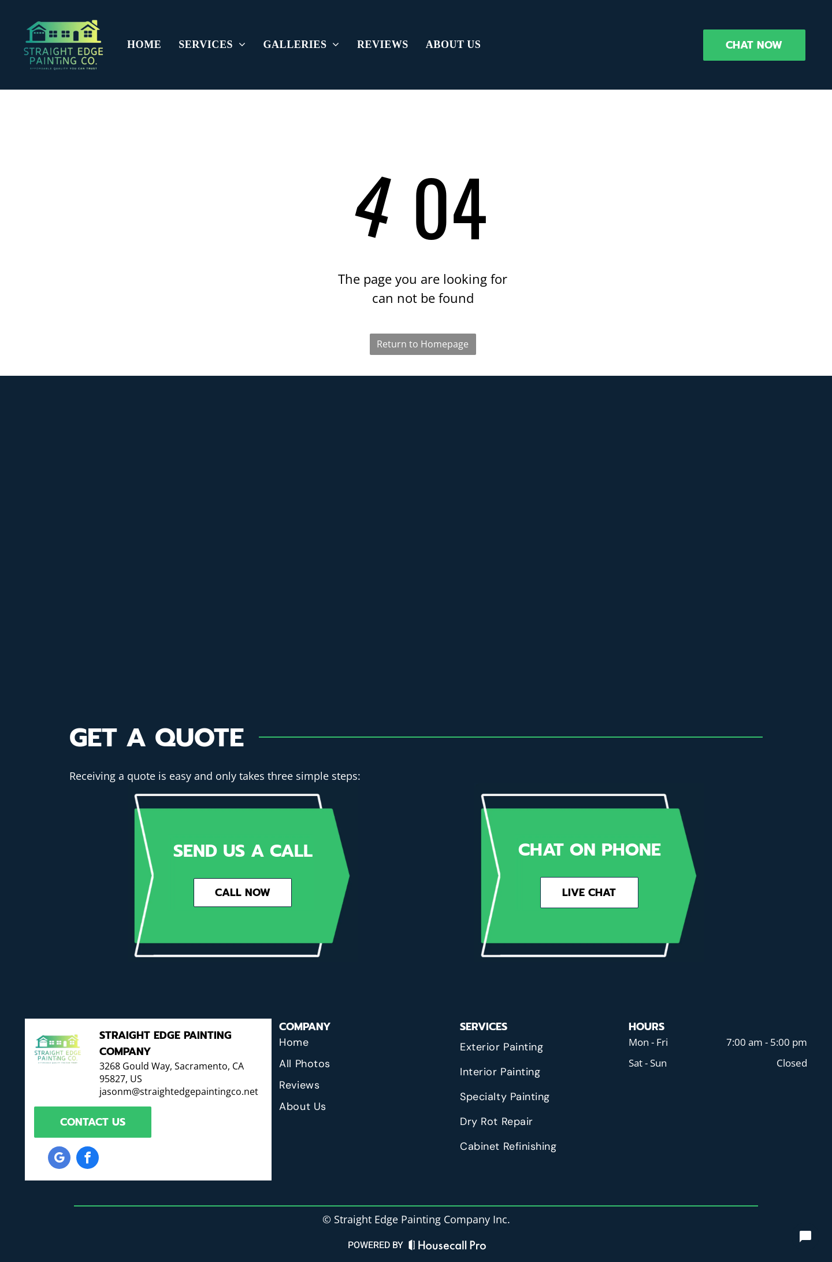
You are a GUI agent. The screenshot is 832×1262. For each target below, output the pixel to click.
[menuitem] (144, 44)
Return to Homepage (423, 344)
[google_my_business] (59, 1159)
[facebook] (87, 1159)
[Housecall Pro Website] (447, 1248)
